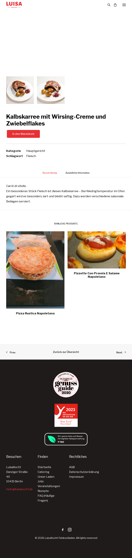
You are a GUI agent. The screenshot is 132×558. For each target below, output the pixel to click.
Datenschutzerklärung (84, 472)
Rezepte (43, 491)
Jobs (41, 481)
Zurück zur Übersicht (66, 352)
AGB (72, 467)
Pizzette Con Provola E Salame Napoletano (97, 275)
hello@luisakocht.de (19, 489)
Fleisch (31, 156)
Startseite (44, 467)
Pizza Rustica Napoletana (35, 313)
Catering (43, 472)
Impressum (76, 476)
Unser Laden (46, 476)
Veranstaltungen (49, 486)
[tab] (50, 174)
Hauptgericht (35, 151)
